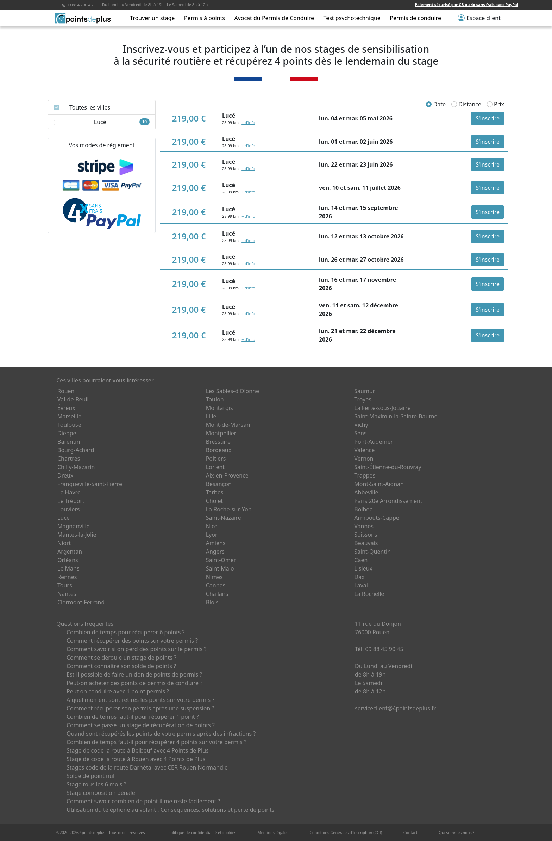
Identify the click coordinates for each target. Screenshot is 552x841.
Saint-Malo (220, 568)
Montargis (219, 408)
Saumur (364, 391)
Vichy (361, 425)
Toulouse (69, 425)
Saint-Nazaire (223, 518)
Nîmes (214, 577)
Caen (361, 560)
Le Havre (69, 492)
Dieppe (66, 433)
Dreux (65, 475)
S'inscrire (488, 118)
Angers (215, 551)
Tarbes (215, 492)
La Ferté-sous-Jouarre (382, 408)
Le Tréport (70, 501)
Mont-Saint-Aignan (379, 484)
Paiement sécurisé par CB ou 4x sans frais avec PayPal (466, 4)
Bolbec (363, 509)
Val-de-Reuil (73, 399)
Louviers (68, 509)
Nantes (66, 594)
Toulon (215, 399)
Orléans (67, 560)
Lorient (215, 467)
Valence (364, 450)
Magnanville (73, 526)
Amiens (216, 543)
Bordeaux (219, 450)
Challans (217, 594)
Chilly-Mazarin (76, 467)
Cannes (216, 585)
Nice (212, 526)
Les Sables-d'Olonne (232, 391)
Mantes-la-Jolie (76, 534)
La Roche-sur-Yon (229, 509)
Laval (361, 585)
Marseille (69, 416)
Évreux (66, 408)
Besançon (219, 484)
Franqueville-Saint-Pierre (89, 484)
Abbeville (366, 492)
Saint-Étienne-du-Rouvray (387, 467)
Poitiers (216, 458)
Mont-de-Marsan (228, 425)
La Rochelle (369, 594)
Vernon (363, 458)
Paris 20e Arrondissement (388, 501)
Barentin (68, 442)
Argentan (69, 551)
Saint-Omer (221, 560)
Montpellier (221, 433)
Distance (466, 104)
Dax (359, 577)
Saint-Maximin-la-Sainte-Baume (395, 416)
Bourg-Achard (75, 450)
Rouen (65, 391)
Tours (64, 585)
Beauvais (366, 543)
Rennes (67, 577)
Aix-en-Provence (227, 475)
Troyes (362, 399)
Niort (64, 543)
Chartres (68, 458)
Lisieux (363, 568)
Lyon (212, 534)
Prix (495, 104)
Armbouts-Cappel (377, 518)
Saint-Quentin (372, 551)
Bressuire (218, 442)
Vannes (364, 526)
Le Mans (68, 568)
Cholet (214, 501)
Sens (360, 433)
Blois (212, 602)
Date (436, 104)
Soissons (365, 534)
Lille (211, 416)
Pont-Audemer (373, 442)
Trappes (364, 475)
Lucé (63, 518)
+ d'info (248, 122)
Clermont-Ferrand (81, 602)
